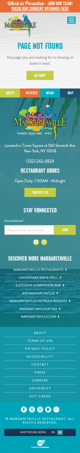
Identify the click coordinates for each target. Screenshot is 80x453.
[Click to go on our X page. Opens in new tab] (32, 409)
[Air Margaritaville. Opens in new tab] (40, 293)
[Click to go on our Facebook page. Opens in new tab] (24, 409)
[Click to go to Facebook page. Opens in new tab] (36, 242)
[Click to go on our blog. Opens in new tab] (56, 409)
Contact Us (40, 192)
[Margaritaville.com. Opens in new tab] (40, 317)
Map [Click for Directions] (70, 93)
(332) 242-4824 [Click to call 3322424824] (40, 161)
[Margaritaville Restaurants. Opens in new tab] (40, 270)
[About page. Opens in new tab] (40, 333)
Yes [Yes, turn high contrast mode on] (53, 432)
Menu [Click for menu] (50, 93)
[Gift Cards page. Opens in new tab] (40, 396)
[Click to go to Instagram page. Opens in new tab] (44, 242)
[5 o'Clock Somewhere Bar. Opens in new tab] (40, 285)
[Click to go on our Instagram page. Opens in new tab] (40, 409)
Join (65, 230)
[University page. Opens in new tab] (40, 388)
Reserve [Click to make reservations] (32, 93)
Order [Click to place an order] (10, 93)
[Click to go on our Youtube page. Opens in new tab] (48, 409)
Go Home (40, 75)
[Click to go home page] (20, 26)
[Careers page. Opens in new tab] (40, 380)
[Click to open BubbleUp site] (40, 444)
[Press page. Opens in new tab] (40, 372)
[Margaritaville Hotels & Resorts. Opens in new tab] (40, 301)
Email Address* (14, 220)
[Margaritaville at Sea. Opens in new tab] (40, 309)
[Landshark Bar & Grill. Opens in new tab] (40, 278)
